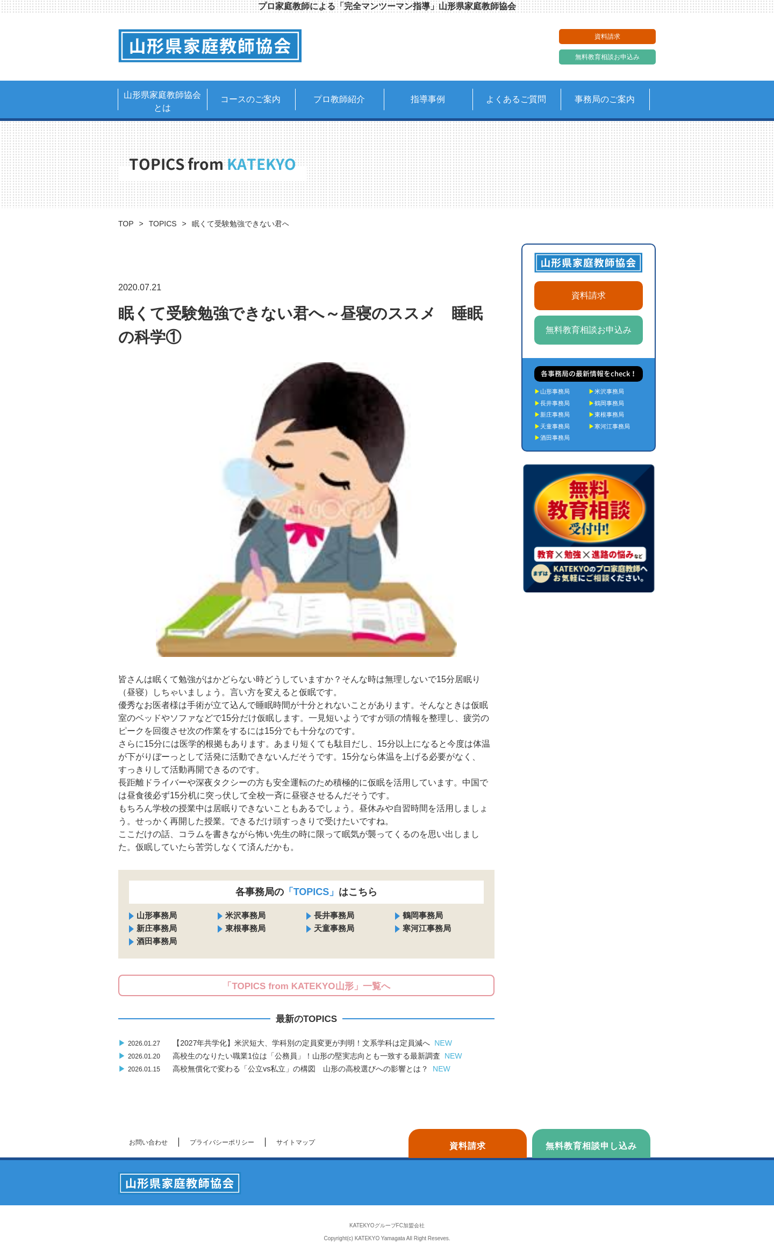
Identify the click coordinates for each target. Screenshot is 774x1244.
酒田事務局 (157, 941)
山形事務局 (157, 915)
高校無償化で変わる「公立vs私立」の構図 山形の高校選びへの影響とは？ (284, 1068)
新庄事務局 (157, 928)
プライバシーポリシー (222, 1142)
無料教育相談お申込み (607, 57)
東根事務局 (245, 928)
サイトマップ (295, 1142)
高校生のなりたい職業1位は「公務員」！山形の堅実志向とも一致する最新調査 (290, 1056)
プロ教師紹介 (339, 99)
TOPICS (163, 223)
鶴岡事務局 (423, 915)
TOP (126, 223)
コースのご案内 (250, 99)
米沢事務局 (245, 915)
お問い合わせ (148, 1142)
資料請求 (607, 36)
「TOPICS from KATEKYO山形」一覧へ (306, 986)
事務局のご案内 (605, 99)
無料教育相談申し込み (591, 1145)
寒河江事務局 (427, 928)
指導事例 (428, 99)
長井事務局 (334, 915)
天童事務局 (334, 928)
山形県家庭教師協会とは (162, 101)
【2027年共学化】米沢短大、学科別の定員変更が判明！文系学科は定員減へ (285, 1043)
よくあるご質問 (516, 99)
